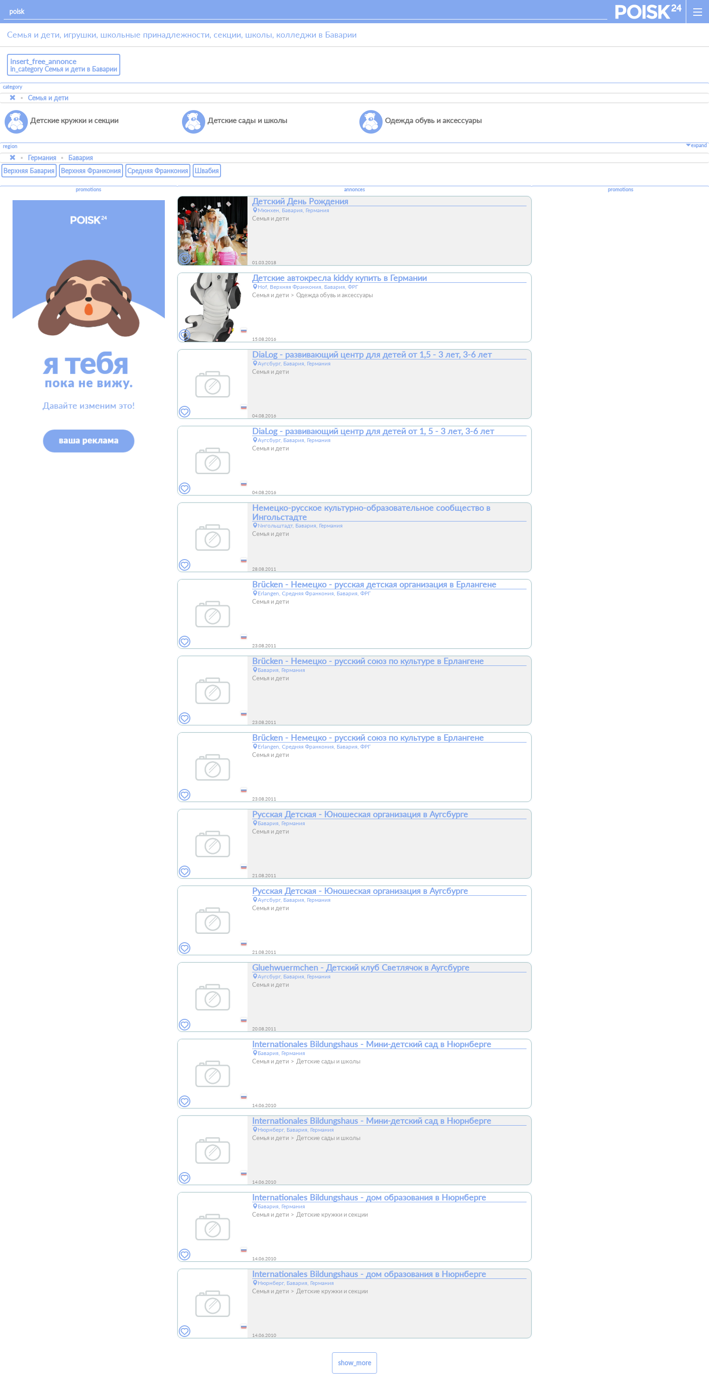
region (10, 146)
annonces (354, 189)
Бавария (80, 158)
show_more (354, 1363)
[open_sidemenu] (697, 11)
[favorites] (185, 259)
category (12, 87)
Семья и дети (48, 98)
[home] (648, 11)
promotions (88, 189)
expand (696, 145)
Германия (42, 158)
